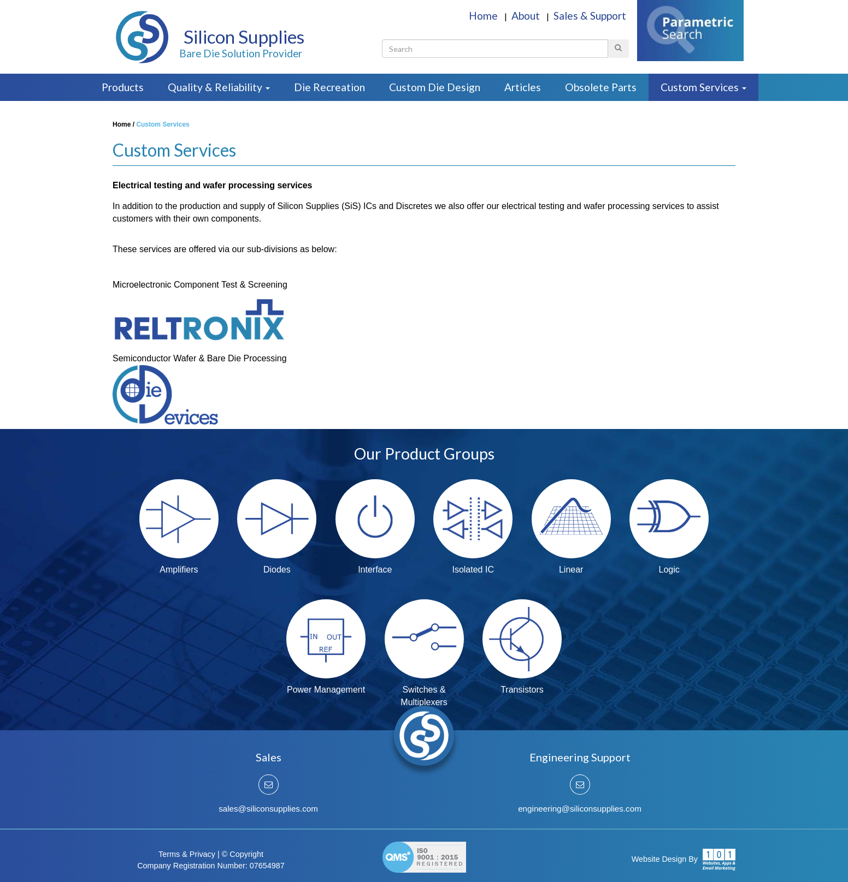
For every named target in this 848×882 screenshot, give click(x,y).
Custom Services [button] (703, 87)
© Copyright (242, 854)
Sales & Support (589, 15)
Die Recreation (329, 87)
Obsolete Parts (601, 87)
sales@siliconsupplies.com (268, 808)
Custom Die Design (434, 87)
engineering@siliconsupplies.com (579, 808)
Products (123, 87)
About (526, 15)
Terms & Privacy (186, 854)
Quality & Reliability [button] (219, 87)
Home (484, 15)
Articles (522, 87)
